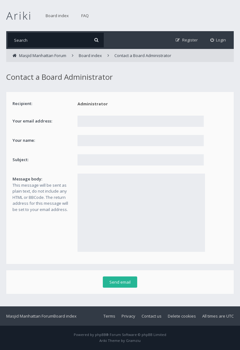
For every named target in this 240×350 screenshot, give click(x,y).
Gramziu (133, 340)
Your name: (23, 140)
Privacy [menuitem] (128, 316)
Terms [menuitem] (109, 316)
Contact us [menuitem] (152, 316)
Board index (57, 15)
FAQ (85, 15)
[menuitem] (218, 40)
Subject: (20, 159)
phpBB (100, 334)
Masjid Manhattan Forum (29, 316)
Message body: (27, 179)
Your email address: (32, 121)
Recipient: (22, 103)
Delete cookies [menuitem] (182, 316)
